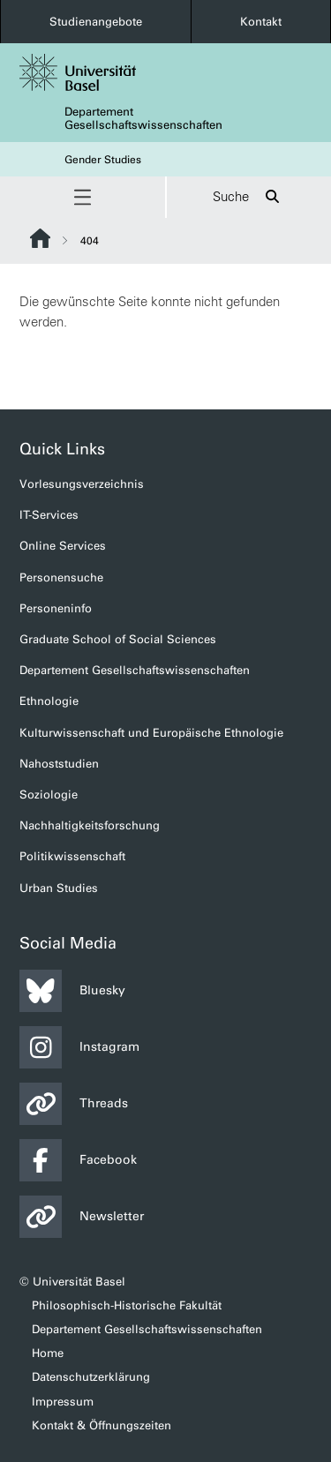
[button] (82, 197)
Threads (73, 1104)
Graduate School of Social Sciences (117, 639)
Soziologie (48, 794)
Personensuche (61, 577)
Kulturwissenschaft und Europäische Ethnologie (151, 732)
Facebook (78, 1160)
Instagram (79, 1047)
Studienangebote (95, 21)
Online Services (62, 545)
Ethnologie (49, 701)
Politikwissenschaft (72, 856)
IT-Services (49, 514)
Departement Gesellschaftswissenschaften (143, 118)
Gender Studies (102, 160)
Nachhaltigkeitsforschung (89, 825)
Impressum (63, 1401)
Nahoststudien (59, 763)
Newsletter (81, 1217)
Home (48, 1353)
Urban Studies (58, 888)
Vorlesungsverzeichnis (81, 484)
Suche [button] (248, 197)
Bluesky (72, 991)
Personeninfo (55, 608)
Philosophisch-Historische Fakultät (127, 1305)
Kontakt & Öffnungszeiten (101, 1425)
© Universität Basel (72, 1281)
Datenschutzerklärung (91, 1376)
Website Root (40, 238)
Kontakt (261, 21)
